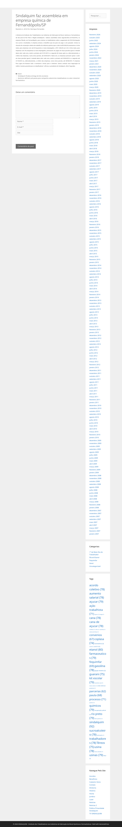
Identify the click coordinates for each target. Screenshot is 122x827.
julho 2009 (93, 455)
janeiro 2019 (94, 125)
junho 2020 (93, 81)
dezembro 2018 (95, 128)
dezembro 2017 (95, 160)
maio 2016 (93, 216)
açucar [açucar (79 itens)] (96, 601)
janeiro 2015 (94, 262)
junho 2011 (93, 388)
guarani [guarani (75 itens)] (97, 674)
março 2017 (93, 186)
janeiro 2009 (94, 472)
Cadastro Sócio (95, 782)
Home (91, 794)
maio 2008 (93, 496)
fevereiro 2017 (94, 189)
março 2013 (93, 326)
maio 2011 (93, 391)
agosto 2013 (94, 312)
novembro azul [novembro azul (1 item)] (99, 683)
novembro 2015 (95, 233)
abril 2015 (93, 254)
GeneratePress (104, 824)
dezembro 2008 (95, 475)
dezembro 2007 (95, 510)
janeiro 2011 (94, 402)
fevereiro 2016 (94, 224)
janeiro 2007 (94, 534)
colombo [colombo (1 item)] (102, 629)
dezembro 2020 (95, 67)
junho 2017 (93, 178)
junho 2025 (93, 40)
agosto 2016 (94, 207)
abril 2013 (93, 324)
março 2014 (93, 291)
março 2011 (93, 397)
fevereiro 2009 (94, 470)
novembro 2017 (95, 163)
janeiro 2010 (94, 437)
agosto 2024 (94, 46)
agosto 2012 (94, 347)
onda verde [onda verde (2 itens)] (101, 686)
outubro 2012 (94, 341)
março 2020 (93, 87)
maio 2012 (93, 356)
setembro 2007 (95, 519)
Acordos (92, 776)
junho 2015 (93, 248)
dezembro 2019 (95, 93)
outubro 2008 (94, 481)
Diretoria (92, 788)
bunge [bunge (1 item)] (102, 614)
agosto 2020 (94, 78)
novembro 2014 (95, 268)
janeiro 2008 (94, 507)
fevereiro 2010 (94, 435)
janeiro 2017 (94, 192)
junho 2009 (93, 458)
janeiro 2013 (94, 332)
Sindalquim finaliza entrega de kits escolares (33, 76)
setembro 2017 (95, 169)
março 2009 (93, 467)
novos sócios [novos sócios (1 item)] (93, 685)
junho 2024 (93, 52)
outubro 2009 (94, 446)
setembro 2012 (95, 344)
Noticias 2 (93, 805)
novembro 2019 (95, 96)
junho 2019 (93, 110)
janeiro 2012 (94, 367)
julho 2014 (93, 280)
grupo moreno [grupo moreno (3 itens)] (100, 670)
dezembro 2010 (95, 405)
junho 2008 (93, 493)
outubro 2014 (94, 271)
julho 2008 (93, 490)
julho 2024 (93, 49)
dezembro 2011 (95, 370)
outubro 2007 (94, 516)
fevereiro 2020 (94, 90)
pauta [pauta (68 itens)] (95, 695)
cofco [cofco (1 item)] (97, 629)
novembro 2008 (95, 478)
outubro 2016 (94, 201)
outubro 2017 (94, 166)
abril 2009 (93, 464)
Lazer (91, 799)
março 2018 (93, 151)
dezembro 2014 (95, 265)
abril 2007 (93, 525)
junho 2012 (93, 353)
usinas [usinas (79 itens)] (96, 755)
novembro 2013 (95, 303)
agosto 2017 (94, 172)
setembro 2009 (95, 449)
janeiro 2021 (94, 64)
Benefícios (93, 779)
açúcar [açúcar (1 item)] (96, 614)
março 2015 (93, 256)
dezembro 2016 (95, 195)
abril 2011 (93, 394)
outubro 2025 (94, 37)
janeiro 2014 (94, 297)
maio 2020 (93, 84)
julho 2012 (93, 350)
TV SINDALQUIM (95, 813)
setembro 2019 (95, 102)
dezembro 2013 (95, 300)
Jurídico (92, 796)
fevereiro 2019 (94, 122)
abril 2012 (93, 359)
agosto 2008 (94, 487)
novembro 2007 (95, 513)
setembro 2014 (95, 274)
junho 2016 (93, 213)
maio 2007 (93, 522)
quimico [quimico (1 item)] (92, 702)
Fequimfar (93, 560)
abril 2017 (93, 183)
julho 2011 (93, 385)
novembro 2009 (95, 443)
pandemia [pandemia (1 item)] (92, 688)
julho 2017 (93, 175)
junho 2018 (93, 143)
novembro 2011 (95, 373)
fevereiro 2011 (94, 399)
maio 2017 (93, 180)
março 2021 (93, 61)
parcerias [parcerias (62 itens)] (97, 691)
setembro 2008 (95, 484)
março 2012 (93, 361)
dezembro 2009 (95, 440)
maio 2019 (93, 113)
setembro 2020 (95, 75)
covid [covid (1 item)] (91, 646)
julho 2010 (93, 420)
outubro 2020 (94, 73)
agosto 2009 (94, 452)
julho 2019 (93, 108)
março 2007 (93, 528)
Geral (19, 74)
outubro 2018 (94, 134)
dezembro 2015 (95, 230)
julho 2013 (93, 315)
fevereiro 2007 (94, 531)
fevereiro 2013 (94, 329)
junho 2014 (93, 283)
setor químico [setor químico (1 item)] (99, 718)
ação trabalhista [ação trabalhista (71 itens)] (96, 610)
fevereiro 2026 (94, 35)
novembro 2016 (95, 198)
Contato (92, 785)
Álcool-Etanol (94, 557)
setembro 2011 (95, 379)
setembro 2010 (95, 414)
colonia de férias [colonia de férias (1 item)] (94, 632)
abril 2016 (93, 218)
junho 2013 (93, 318)
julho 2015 (93, 245)
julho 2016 (93, 210)
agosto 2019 (94, 105)
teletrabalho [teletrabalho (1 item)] (100, 735)
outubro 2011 (94, 376)
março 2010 (93, 432)
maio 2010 (93, 426)
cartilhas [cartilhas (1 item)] (92, 629)
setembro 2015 (95, 239)
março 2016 (93, 221)
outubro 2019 (94, 99)
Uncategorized (95, 566)
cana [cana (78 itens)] (95, 618)
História (92, 791)
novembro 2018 (95, 131)
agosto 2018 (94, 140)
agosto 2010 (94, 417)
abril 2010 (93, 429)
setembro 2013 (95, 309)
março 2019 (93, 119)
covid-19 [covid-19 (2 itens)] (97, 646)
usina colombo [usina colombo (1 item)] (99, 751)
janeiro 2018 (94, 157)
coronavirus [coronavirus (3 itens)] (99, 643)
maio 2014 (93, 286)
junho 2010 (93, 423)
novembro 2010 (95, 408)
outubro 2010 (94, 411)
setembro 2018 (95, 137)
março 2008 (93, 502)
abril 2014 (93, 289)
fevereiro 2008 (94, 505)
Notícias (92, 802)
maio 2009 (93, 461)
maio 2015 (93, 251)
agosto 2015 (94, 242)
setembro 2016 (95, 204)
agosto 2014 (94, 277)
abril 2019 (93, 116)
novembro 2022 (95, 58)
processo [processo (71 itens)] (97, 699)
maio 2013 (93, 321)
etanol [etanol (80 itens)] (96, 649)
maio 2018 (93, 145)
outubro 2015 (94, 236)
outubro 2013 (94, 306)
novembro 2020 (95, 70)
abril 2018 (93, 148)
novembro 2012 (95, 338)
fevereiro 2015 (94, 259)
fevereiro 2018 (94, 154)
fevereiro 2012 (94, 364)
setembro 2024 (95, 43)
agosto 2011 (94, 382)
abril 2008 (93, 499)
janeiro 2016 (94, 227)
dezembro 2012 (95, 335)
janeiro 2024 (94, 55)
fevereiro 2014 (94, 294)
